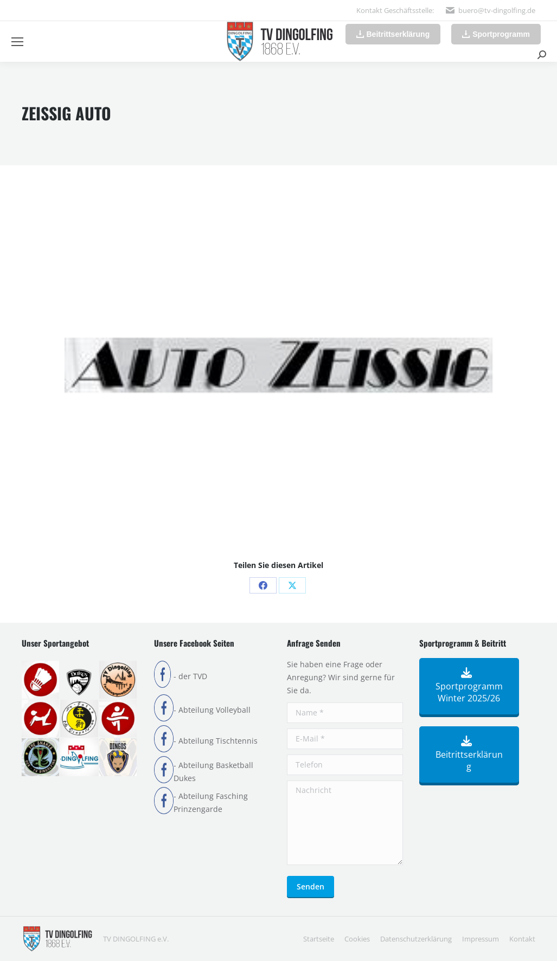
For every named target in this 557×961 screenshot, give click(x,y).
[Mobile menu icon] (17, 41)
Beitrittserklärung (469, 754)
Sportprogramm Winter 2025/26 (469, 686)
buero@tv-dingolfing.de (496, 10)
